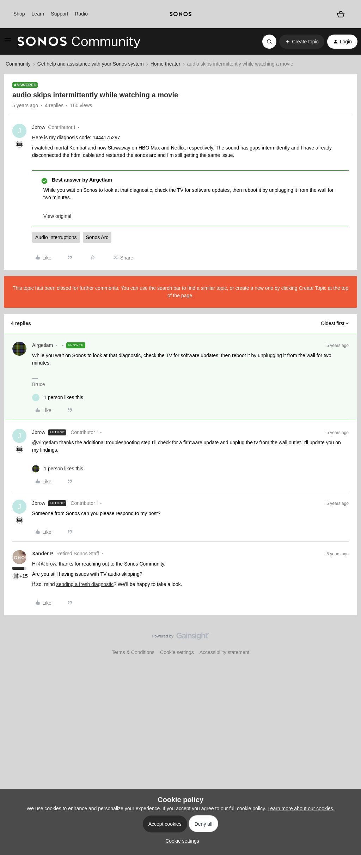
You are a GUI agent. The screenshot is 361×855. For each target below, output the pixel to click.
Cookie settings (177, 652)
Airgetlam (42, 345)
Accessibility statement (225, 652)
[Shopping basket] (341, 14)
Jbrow (38, 127)
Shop (19, 14)
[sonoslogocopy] (180, 14)
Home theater (165, 64)
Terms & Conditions (133, 652)
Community (18, 64)
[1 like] (57, 397)
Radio (81, 14)
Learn (38, 14)
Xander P (43, 553)
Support (59, 14)
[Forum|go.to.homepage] (79, 42)
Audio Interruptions (56, 237)
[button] (8, 42)
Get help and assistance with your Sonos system (90, 64)
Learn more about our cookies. (301, 808)
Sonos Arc (97, 237)
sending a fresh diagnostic (85, 584)
